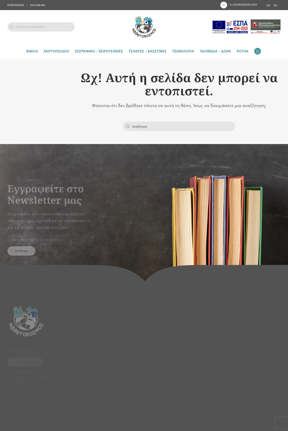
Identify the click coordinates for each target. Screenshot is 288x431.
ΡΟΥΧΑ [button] (243, 50)
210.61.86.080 (37, 5)
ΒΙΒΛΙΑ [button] (32, 50)
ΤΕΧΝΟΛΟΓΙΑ (183, 50)
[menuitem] (268, 5)
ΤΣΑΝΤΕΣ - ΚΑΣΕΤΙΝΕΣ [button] (148, 50)
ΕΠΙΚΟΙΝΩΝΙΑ (15, 5)
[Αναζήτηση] (179, 126)
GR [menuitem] (268, 5)
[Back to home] (144, 27)
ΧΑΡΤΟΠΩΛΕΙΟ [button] (56, 50)
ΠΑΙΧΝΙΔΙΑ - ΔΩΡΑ (215, 50)
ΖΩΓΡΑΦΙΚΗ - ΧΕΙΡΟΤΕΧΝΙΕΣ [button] (99, 50)
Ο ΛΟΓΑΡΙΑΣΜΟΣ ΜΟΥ (243, 4)
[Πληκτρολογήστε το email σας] (50, 239)
